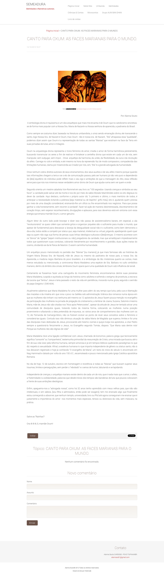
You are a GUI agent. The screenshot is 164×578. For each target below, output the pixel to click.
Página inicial (52, 31)
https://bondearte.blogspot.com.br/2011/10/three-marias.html (88, 109)
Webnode (88, 571)
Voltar (33, 436)
